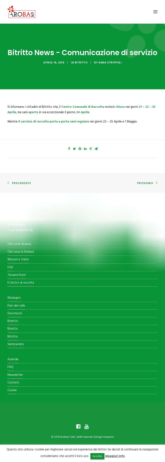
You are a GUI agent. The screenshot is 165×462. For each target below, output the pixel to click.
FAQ (10, 367)
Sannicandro (15, 344)
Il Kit (10, 267)
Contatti (13, 382)
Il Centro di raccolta (20, 282)
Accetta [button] (97, 456)
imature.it (108, 437)
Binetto (12, 321)
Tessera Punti (16, 275)
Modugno (14, 297)
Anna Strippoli (109, 62)
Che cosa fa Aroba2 (20, 251)
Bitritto (81, 62)
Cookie (12, 390)
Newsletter (15, 374)
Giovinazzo (14, 313)
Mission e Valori (18, 259)
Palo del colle (16, 305)
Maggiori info (115, 456)
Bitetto (12, 328)
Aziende (12, 359)
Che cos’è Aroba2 (19, 244)
